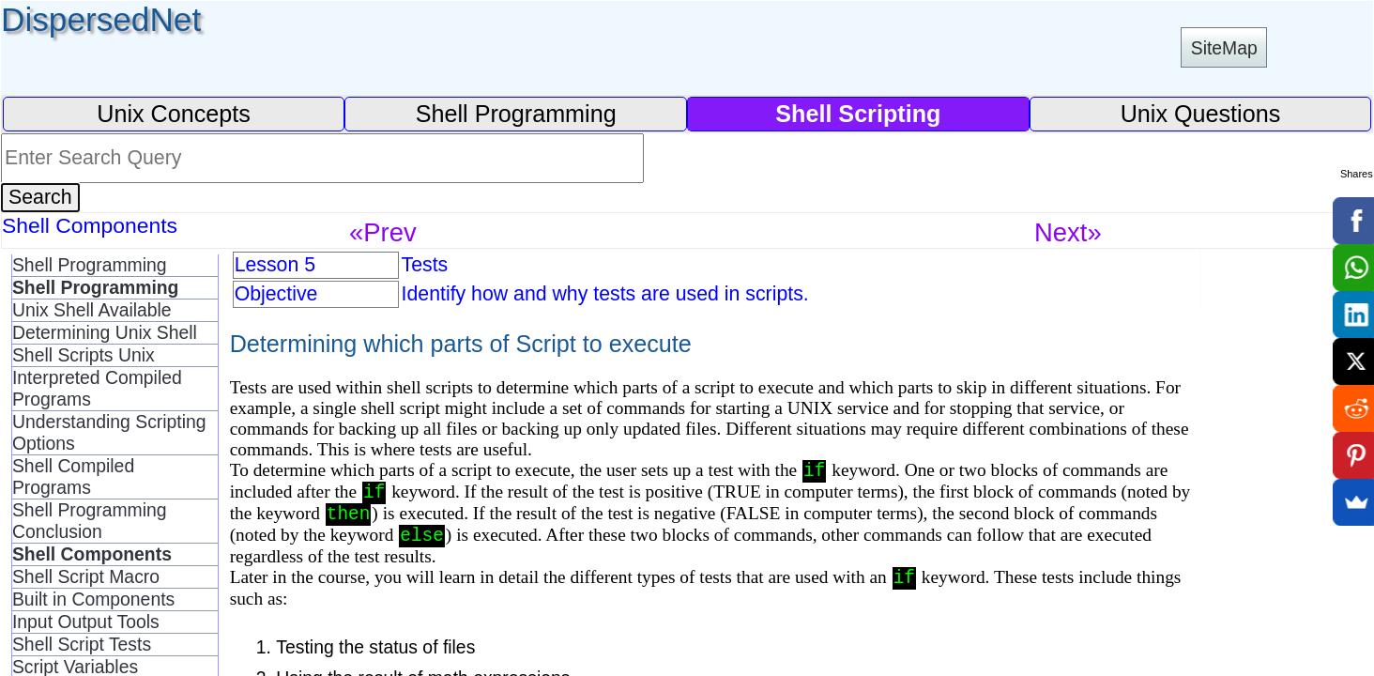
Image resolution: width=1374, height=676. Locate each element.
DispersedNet (101, 19)
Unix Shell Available (92, 310)
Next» (1068, 232)
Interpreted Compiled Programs (97, 388)
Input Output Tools (86, 621)
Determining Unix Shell (104, 332)
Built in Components (93, 599)
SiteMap (1224, 48)
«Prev (383, 232)
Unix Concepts (174, 113)
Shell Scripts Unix (83, 355)
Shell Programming (516, 113)
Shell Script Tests (81, 644)
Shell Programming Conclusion (89, 520)
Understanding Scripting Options (109, 432)
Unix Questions (1201, 113)
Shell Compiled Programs (73, 476)
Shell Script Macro (86, 576)
